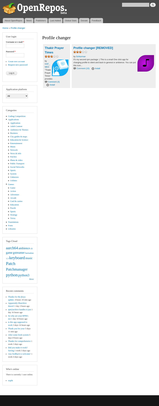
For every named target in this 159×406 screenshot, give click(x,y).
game (9, 252)
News (29, 20)
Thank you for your (16, 328)
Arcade (13, 198)
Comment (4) (54, 82)
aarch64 (12, 248)
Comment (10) (83, 68)
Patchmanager (16, 269)
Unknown (14, 177)
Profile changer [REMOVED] (93, 48)
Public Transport (17, 163)
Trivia (12, 218)
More (31, 279)
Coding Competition (17, 116)
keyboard (17, 257)
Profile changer (18, 28)
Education (14, 205)
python (12, 275)
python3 (23, 275)
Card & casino (16, 201)
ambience (24, 248)
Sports (13, 170)
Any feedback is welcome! (19, 354)
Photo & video (16, 160)
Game (12, 188)
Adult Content (16, 126)
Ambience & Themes (19, 130)
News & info (15, 153)
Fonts (10, 225)
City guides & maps (18, 136)
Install (52, 85)
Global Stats (71, 20)
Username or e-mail (15, 42)
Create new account (16, 61)
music (29, 258)
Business (14, 133)
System (13, 174)
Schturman (81, 56)
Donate (84, 20)
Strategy (13, 215)
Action (13, 191)
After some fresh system (18, 335)
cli (31, 248)
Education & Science (19, 140)
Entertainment (16, 143)
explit (10, 380)
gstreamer (19, 252)
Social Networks (17, 167)
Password (11, 51)
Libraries (12, 229)
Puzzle (13, 208)
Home (5, 28)
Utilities (13, 180)
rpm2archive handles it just (19, 309)
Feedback (96, 20)
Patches (13, 157)
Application (15, 123)
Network (14, 150)
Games (11, 184)
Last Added (55, 20)
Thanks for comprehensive (19, 341)
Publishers (41, 20)
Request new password (17, 65)
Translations (13, 222)
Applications (13, 119)
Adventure (14, 194)
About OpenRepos (13, 20)
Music (13, 147)
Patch (10, 263)
